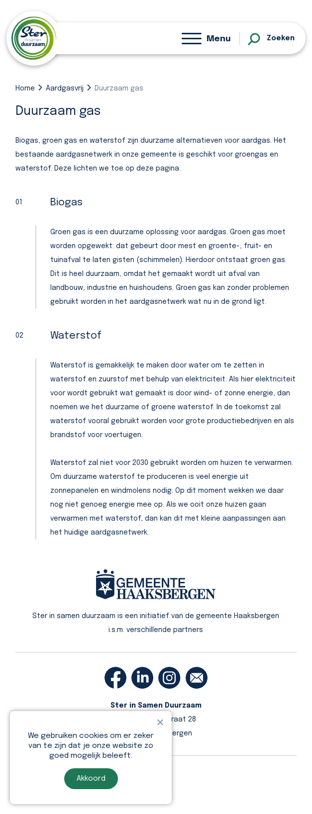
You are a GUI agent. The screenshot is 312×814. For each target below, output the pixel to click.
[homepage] (33, 38)
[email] (197, 678)
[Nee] (160, 722)
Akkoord (91, 779)
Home (25, 88)
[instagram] (169, 678)
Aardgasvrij (65, 88)
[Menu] (206, 38)
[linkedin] (142, 678)
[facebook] (115, 678)
